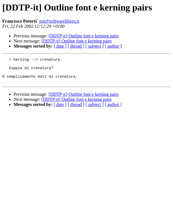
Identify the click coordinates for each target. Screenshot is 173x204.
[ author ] (113, 46)
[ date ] (60, 46)
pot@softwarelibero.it (59, 21)
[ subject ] (95, 46)
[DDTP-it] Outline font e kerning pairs (84, 35)
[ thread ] (76, 46)
